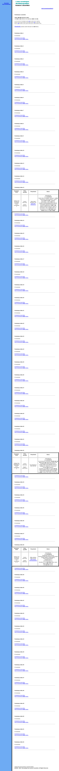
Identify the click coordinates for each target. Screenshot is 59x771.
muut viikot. (22, 128)
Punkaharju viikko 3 (19, 58)
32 (34, 22)
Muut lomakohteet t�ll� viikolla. (21, 39)
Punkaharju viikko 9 (19, 135)
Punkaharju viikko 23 (19, 336)
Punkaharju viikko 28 (19, 400)
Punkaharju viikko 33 (19, 482)
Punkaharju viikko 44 (19, 639)
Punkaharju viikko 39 (19, 574)
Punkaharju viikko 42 (19, 613)
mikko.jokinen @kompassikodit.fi (33, 560)
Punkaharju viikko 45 (19, 651)
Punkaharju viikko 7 (19, 110)
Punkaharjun (17, 128)
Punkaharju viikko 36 (19, 520)
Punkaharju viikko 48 (19, 690)
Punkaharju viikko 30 (19, 426)
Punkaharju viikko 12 (19, 176)
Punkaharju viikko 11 (19, 163)
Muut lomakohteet (6, 4)
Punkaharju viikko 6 (19, 97)
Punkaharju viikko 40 (19, 587)
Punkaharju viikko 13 (19, 187)
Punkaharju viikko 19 (19, 284)
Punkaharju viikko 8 (19, 123)
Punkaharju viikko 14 (19, 220)
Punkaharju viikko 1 (19, 33)
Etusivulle (6, 3)
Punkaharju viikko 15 (19, 233)
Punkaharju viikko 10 (19, 150)
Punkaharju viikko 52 (19, 742)
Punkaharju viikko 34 (19, 494)
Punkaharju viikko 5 (19, 84)
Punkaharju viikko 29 (19, 413)
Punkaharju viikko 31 (19, 439)
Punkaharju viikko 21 (19, 310)
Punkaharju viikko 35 (19, 507)
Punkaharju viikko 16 (19, 246)
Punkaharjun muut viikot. (20, 289)
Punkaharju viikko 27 (19, 387)
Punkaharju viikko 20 (19, 297)
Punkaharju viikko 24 (19, 349)
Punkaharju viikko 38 (19, 544)
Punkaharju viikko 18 (19, 271)
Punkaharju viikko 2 (19, 46)
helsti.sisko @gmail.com (33, 204)
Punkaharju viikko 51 (19, 729)
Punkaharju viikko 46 (19, 664)
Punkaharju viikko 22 (19, 323)
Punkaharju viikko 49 (19, 703)
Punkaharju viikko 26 (19, 374)
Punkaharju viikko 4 (19, 71)
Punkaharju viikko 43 (19, 626)
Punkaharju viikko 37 (19, 533)
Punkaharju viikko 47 (19, 677)
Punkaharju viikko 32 (19, 450)
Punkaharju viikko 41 (19, 600)
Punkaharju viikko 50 (19, 716)
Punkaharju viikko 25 (19, 362)
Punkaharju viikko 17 (19, 259)
